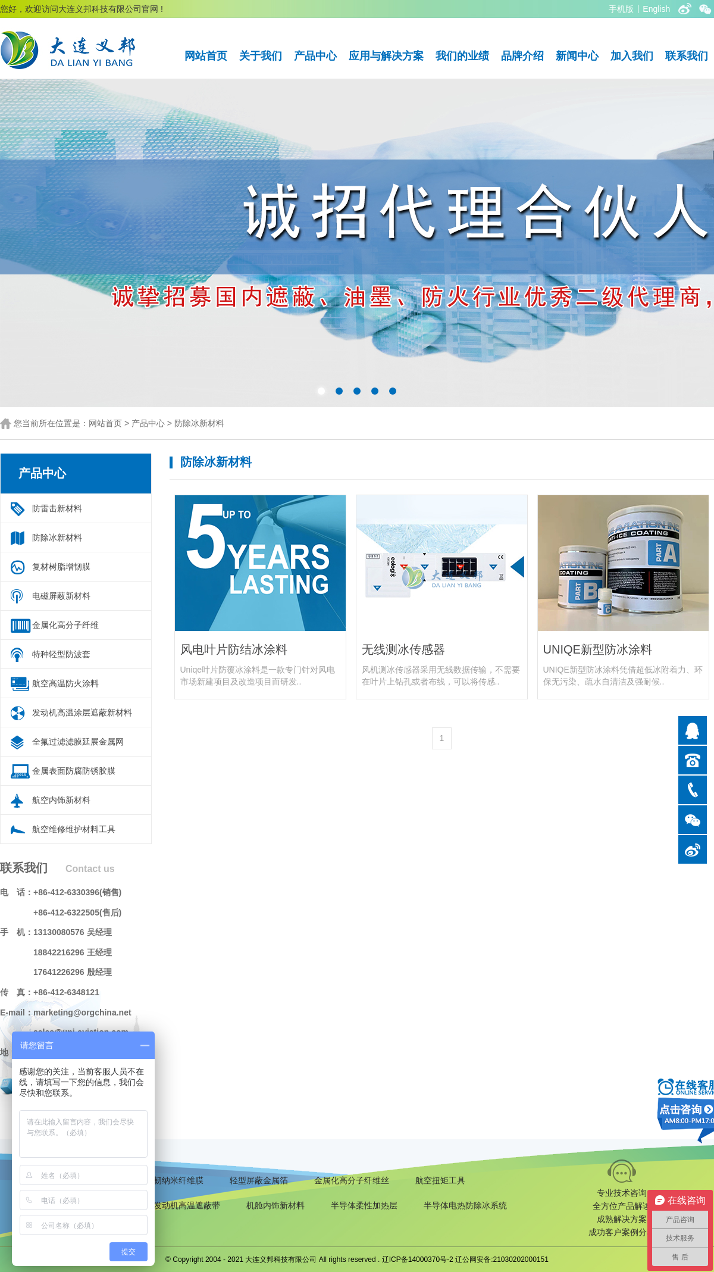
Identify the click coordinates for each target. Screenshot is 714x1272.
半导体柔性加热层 (364, 1205)
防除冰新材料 (199, 423)
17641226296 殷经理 (72, 972)
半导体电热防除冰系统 (465, 1205)
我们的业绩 (462, 56)
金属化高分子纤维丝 (351, 1180)
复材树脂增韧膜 (61, 566)
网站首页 (205, 56)
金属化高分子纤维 (65, 625)
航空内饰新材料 (61, 800)
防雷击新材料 (57, 508)
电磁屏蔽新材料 (61, 596)
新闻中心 (577, 56)
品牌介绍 (522, 56)
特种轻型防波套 (61, 654)
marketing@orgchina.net (82, 1012)
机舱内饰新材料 (275, 1205)
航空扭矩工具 (440, 1180)
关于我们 (260, 56)
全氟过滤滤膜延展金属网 (78, 741)
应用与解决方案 (386, 56)
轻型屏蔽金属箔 (259, 1180)
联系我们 (686, 56)
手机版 (621, 9)
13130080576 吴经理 (72, 932)
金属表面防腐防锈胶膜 (73, 771)
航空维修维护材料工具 (73, 829)
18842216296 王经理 (72, 952)
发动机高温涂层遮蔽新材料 (82, 712)
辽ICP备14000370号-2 (417, 1259)
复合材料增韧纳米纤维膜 (157, 1180)
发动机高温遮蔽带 (187, 1205)
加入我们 (631, 56)
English (656, 9)
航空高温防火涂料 (65, 683)
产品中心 (315, 56)
